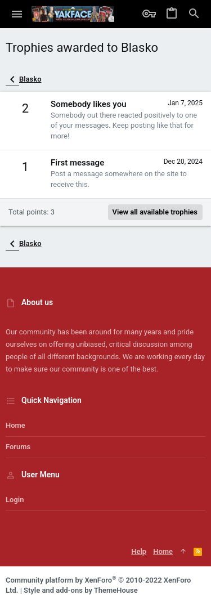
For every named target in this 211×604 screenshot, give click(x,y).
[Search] (194, 14)
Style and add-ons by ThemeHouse (81, 590)
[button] (17, 14)
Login (15, 499)
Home (15, 425)
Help (138, 551)
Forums (18, 446)
